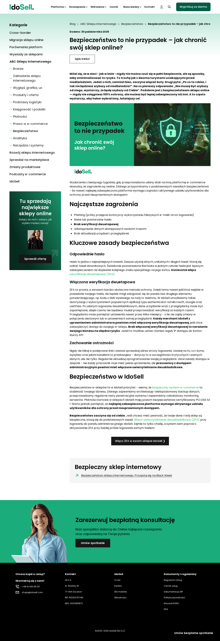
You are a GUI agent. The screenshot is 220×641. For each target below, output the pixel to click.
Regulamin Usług (173, 580)
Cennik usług (171, 585)
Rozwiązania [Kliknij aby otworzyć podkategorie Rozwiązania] (78, 7)
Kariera (118, 585)
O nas (117, 580)
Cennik (113, 7)
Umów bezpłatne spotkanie (193, 633)
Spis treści (82, 59)
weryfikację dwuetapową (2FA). (92, 274)
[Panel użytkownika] (161, 7)
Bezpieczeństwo (132, 24)
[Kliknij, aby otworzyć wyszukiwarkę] (169, 7)
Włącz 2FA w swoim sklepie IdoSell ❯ (140, 441)
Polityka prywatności (174, 597)
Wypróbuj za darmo (193, 7)
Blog (72, 24)
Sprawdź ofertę (35, 259)
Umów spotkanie (93, 543)
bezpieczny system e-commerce (175, 387)
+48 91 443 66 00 (31, 586)
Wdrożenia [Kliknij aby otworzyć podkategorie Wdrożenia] (99, 7)
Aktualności (120, 597)
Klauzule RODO (171, 603)
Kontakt (149, 7)
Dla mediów (120, 591)
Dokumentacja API (173, 591)
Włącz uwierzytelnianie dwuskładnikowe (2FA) (167, 420)
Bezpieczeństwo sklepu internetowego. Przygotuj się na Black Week (123, 475)
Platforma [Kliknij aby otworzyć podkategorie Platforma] (59, 7)
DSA (166, 609)
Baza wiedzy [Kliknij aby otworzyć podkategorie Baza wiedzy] (132, 7)
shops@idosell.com (32, 592)
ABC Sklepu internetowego (98, 24)
